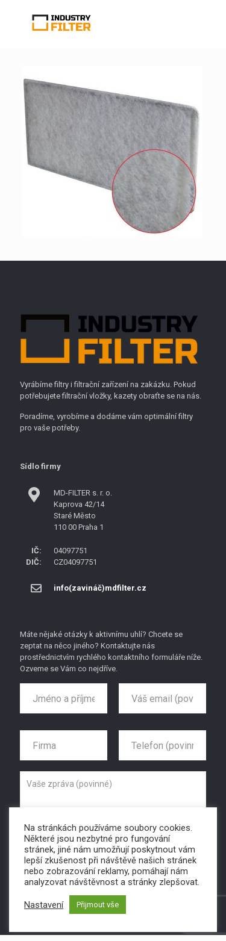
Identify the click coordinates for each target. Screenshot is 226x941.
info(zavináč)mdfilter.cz (100, 587)
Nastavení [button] (43, 904)
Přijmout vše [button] (98, 904)
